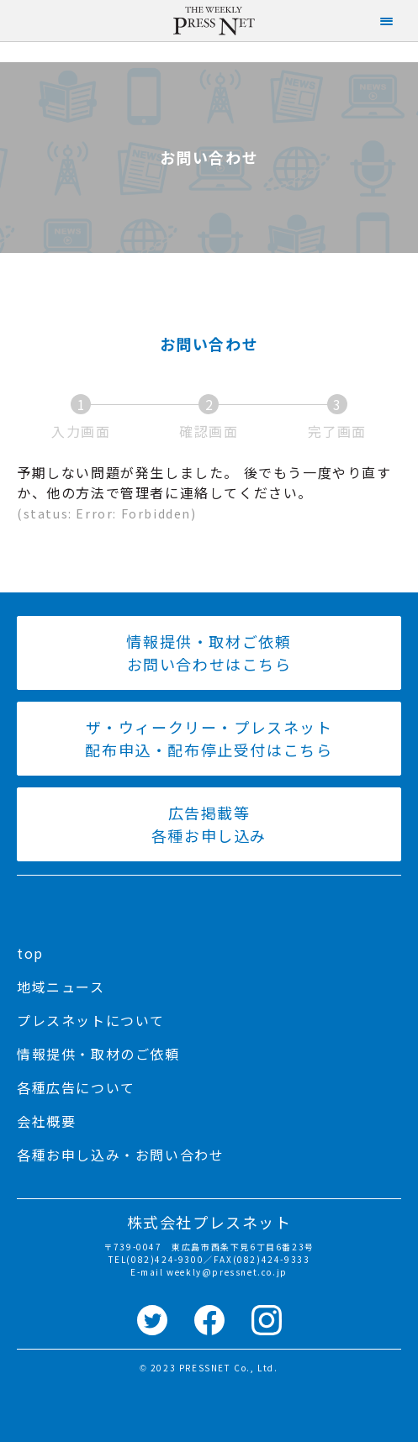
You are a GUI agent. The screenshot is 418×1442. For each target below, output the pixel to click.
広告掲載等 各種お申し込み (209, 824)
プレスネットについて (91, 1020)
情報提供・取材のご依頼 (98, 1054)
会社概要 (46, 1121)
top (30, 953)
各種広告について (76, 1087)
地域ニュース (61, 986)
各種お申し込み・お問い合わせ (120, 1155)
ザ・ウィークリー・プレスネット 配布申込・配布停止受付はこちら (208, 738)
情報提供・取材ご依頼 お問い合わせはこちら (208, 652)
